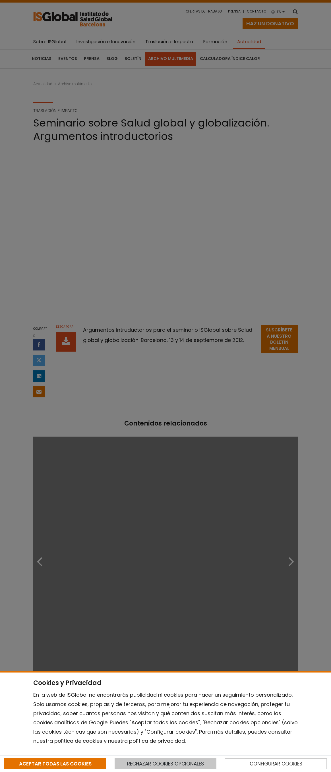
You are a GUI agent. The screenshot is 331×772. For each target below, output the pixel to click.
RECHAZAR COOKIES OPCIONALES (165, 763)
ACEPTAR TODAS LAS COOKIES (55, 763)
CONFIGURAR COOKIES (276, 763)
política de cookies (78, 740)
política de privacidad (157, 740)
